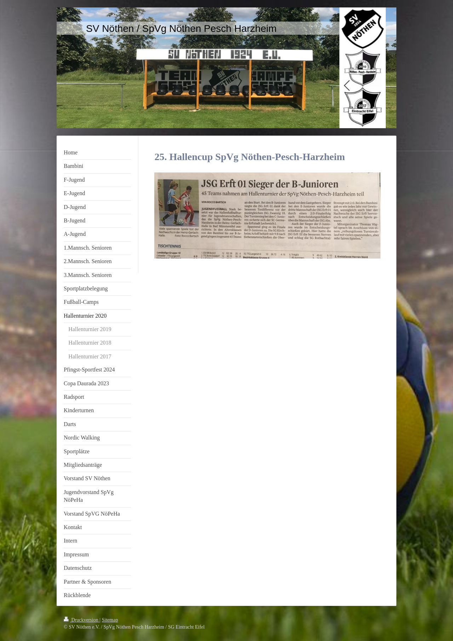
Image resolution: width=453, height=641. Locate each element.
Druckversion (81, 620)
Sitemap (110, 620)
